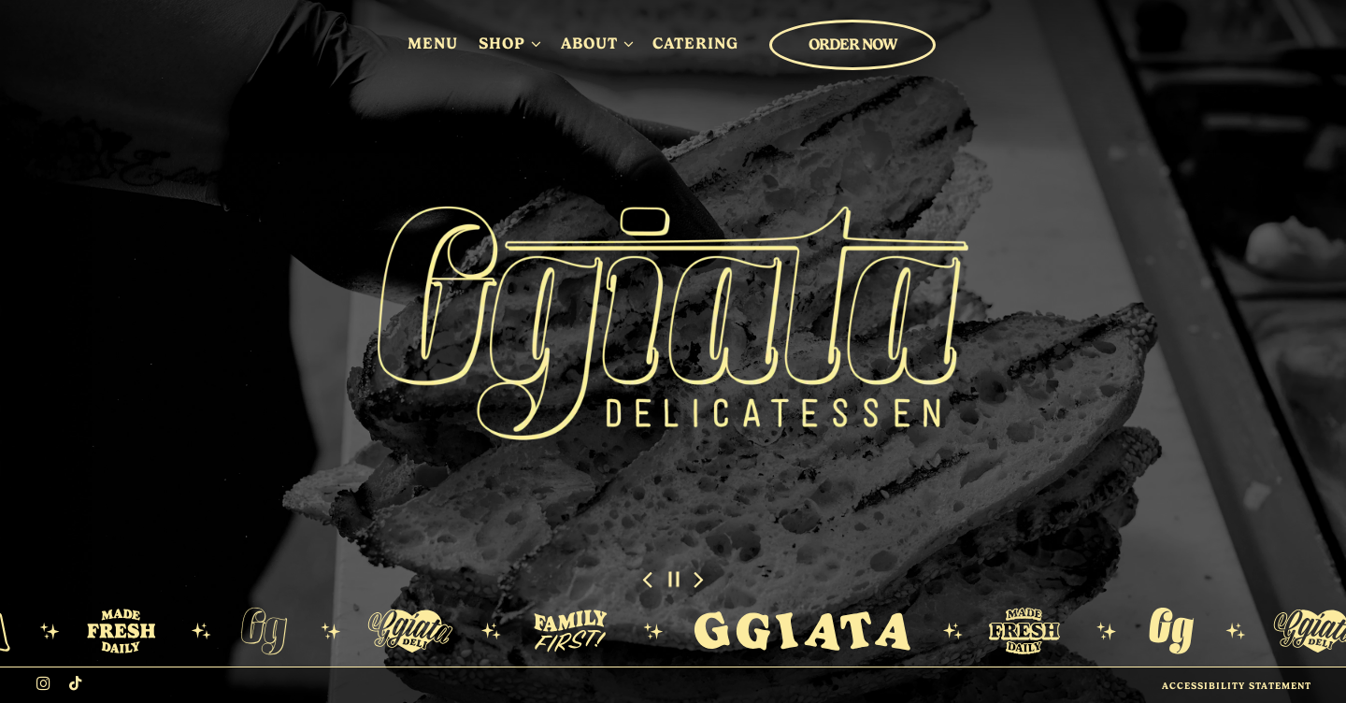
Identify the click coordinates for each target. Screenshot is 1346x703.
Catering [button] (695, 43)
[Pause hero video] (674, 579)
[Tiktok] (76, 683)
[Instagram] (44, 683)
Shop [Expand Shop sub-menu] (509, 41)
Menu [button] (433, 43)
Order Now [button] (852, 44)
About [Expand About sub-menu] (597, 41)
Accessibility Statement (1236, 686)
